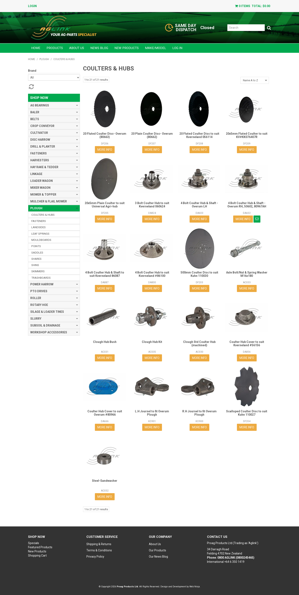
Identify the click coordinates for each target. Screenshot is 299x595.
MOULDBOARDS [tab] (41, 239)
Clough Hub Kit (152, 342)
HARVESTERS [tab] (39, 160)
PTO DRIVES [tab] (38, 291)
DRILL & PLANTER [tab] (42, 146)
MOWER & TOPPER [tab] (43, 194)
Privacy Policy (95, 556)
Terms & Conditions (99, 550)
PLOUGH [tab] (36, 208)
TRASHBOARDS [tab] (41, 277)
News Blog (99, 48)
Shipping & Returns (98, 544)
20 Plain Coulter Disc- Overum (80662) (152, 135)
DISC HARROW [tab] (40, 139)
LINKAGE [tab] (36, 174)
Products (55, 48)
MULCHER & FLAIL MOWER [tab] (48, 201)
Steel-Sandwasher (104, 480)
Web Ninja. (194, 586)
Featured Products (40, 547)
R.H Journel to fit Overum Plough (199, 413)
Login (32, 6)
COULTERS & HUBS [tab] (43, 214)
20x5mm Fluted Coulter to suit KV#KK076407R (246, 135)
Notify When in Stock (257, 219)
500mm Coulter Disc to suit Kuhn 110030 (199, 274)
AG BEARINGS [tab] (39, 105)
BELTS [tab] (34, 119)
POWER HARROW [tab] (41, 284)
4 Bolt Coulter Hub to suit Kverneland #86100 (152, 274)
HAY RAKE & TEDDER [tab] (44, 167)
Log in (177, 48)
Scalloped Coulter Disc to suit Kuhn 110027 (246, 413)
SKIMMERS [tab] (38, 271)
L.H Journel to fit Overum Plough (152, 413)
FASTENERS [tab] (38, 153)
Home (35, 48)
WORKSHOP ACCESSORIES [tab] (48, 332)
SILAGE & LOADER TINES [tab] (47, 311)
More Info (104, 149)
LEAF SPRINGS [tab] (40, 233)
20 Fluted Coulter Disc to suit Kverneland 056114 (199, 135)
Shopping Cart (37, 555)
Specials (33, 543)
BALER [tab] (34, 112)
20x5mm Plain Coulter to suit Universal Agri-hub (105, 204)
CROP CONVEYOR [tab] (42, 126)
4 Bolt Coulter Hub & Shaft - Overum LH (199, 204)
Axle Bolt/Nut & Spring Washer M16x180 (246, 274)
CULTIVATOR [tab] (39, 132)
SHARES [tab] (36, 258)
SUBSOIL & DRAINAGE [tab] (45, 325)
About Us (76, 48)
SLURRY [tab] (35, 318)
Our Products (157, 550)
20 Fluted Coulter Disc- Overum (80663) (104, 135)
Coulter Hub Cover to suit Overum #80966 (104, 413)
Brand (32, 70)
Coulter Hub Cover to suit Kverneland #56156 (246, 343)
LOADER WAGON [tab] (41, 180)
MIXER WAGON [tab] (40, 187)
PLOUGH (44, 59)
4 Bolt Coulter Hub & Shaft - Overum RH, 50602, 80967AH (246, 204)
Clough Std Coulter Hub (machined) (199, 343)
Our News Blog (158, 556)
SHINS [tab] (35, 265)
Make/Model (155, 48)
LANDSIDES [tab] (38, 227)
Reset (31, 87)
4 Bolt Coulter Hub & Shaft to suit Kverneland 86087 (104, 274)
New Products (126, 48)
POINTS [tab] (36, 246)
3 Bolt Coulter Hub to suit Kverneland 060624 (152, 204)
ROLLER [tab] (35, 298)
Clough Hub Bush (104, 342)
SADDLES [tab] (37, 252)
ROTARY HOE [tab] (39, 305)
